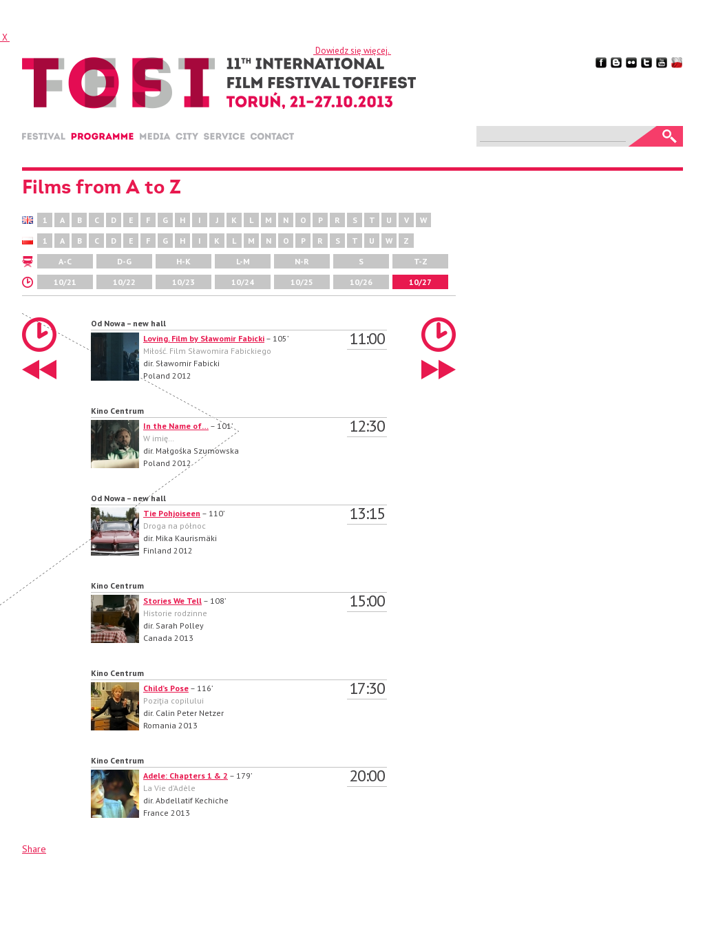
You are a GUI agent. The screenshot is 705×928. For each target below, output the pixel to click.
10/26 (361, 282)
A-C (65, 261)
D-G (124, 261)
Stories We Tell (172, 600)
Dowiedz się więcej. (352, 50)
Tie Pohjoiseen (171, 513)
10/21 (65, 282)
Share (34, 849)
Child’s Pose (166, 688)
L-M (243, 261)
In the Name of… (176, 426)
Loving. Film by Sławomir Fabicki (203, 338)
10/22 (124, 282)
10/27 (420, 282)
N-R (302, 261)
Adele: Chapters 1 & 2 (185, 775)
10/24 (242, 282)
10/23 (183, 282)
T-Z (421, 261)
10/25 (302, 282)
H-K (183, 261)
